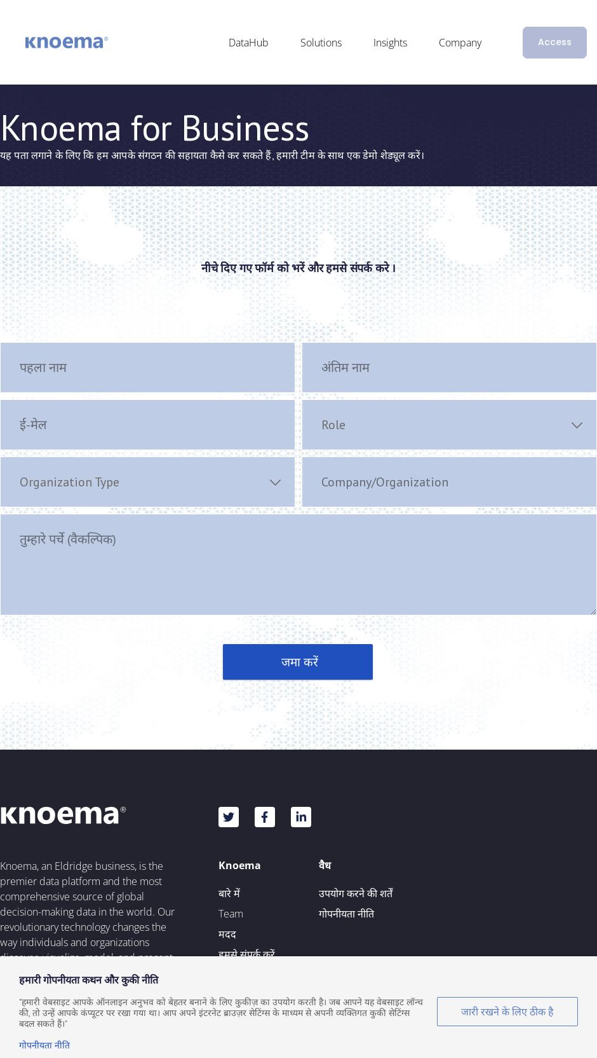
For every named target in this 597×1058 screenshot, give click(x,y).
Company (460, 43)
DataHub (249, 43)
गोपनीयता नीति (346, 914)
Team (230, 914)
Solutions (321, 43)
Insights (390, 43)
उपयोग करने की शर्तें (355, 893)
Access (555, 42)
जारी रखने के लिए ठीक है (507, 1011)
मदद (227, 934)
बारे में (229, 893)
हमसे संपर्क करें (246, 954)
